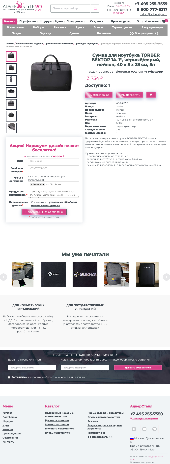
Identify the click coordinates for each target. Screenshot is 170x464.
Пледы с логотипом (57, 432)
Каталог (10, 22)
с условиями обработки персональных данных (56, 377)
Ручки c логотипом (57, 420)
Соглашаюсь (46, 377)
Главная (10, 43)
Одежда (45, 33)
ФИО (20, 161)
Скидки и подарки (96, 22)
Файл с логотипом (16, 179)
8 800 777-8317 (152, 9)
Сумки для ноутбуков (86, 43)
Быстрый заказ (98, 94)
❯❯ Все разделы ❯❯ (144, 33)
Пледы (16, 33)
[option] (22, 277)
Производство (121, 21)
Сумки (74, 33)
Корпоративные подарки (29, 43)
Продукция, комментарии (17, 193)
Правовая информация (142, 462)
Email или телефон (17, 170)
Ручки (80, 27)
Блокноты (104, 33)
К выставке (15, 27)
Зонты (98, 27)
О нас (137, 22)
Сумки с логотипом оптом (59, 43)
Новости (7, 429)
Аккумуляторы (152, 27)
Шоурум (46, 21)
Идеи (59, 21)
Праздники (74, 21)
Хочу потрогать (129, 94)
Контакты (151, 21)
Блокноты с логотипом (59, 428)
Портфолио (27, 21)
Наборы (38, 27)
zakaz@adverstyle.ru (153, 14)
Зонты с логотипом (57, 424)
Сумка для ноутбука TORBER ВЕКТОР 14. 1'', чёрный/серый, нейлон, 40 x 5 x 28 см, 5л (53, 193)
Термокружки (122, 27)
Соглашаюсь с (54, 204)
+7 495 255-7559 (151, 3)
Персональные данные (17, 204)
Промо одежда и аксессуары (105, 412)
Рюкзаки (60, 27)
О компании (10, 437)
